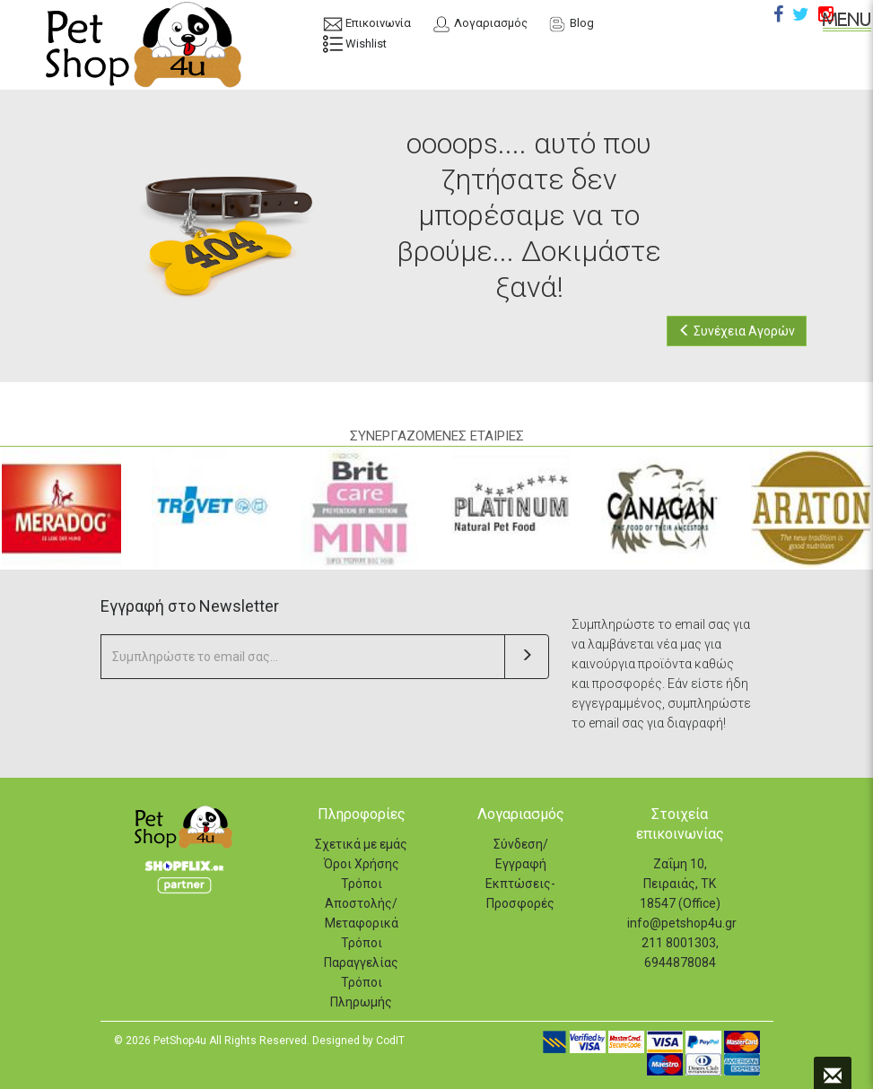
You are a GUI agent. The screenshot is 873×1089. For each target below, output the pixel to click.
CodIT (390, 1040)
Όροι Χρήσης (361, 864)
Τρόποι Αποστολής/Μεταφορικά (361, 903)
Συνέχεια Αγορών (736, 331)
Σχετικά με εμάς (361, 844)
